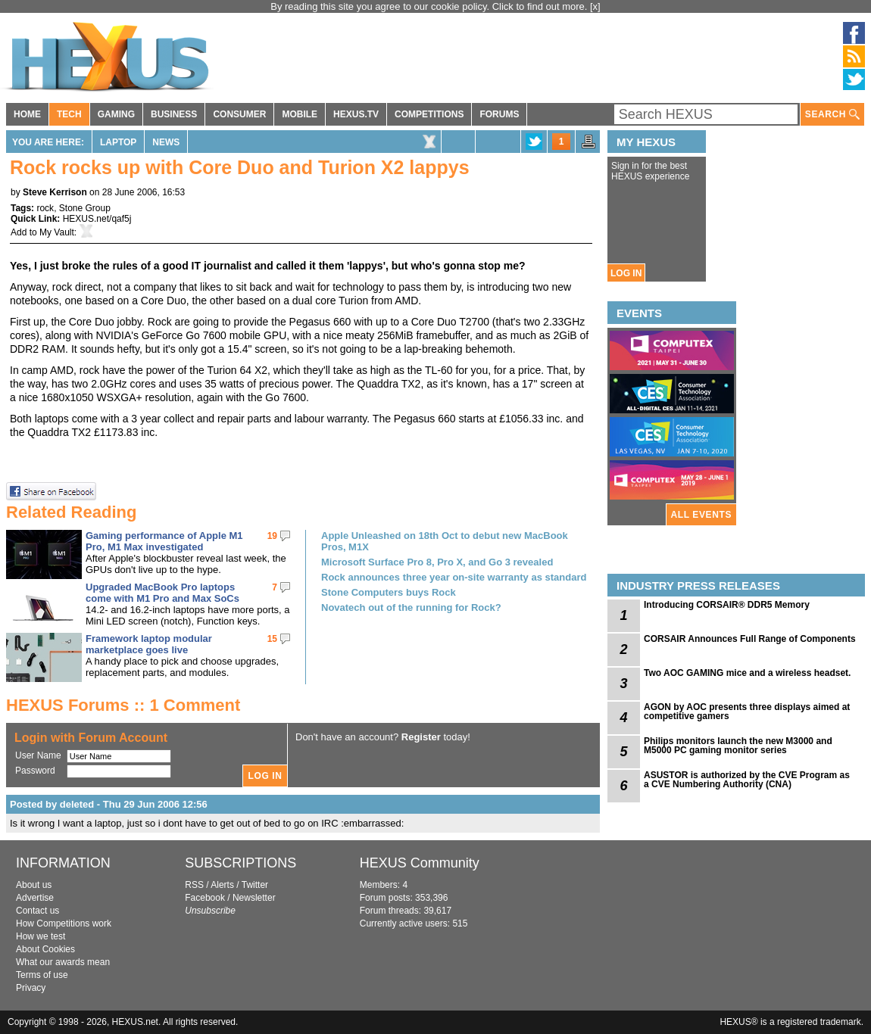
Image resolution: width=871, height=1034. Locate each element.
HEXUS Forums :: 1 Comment (123, 705)
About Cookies (45, 949)
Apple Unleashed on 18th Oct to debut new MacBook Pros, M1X (444, 541)
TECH (69, 114)
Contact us (37, 910)
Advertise (35, 897)
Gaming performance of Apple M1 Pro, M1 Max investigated (164, 541)
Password (35, 770)
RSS (194, 885)
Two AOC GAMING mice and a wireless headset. (747, 672)
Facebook (205, 897)
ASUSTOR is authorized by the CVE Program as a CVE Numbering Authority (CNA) (747, 780)
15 (272, 639)
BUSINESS (174, 114)
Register (421, 737)
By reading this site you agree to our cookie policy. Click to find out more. (430, 6)
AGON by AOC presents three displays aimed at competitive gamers (747, 711)
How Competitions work (63, 923)
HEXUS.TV (356, 114)
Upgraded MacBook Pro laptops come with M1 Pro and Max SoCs (162, 592)
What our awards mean (63, 962)
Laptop (118, 142)
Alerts (222, 885)
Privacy (30, 988)
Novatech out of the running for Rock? (411, 607)
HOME (27, 114)
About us (34, 885)
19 (272, 536)
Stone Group (85, 208)
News (166, 142)
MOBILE (299, 114)
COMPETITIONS (429, 114)
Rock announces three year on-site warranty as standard (453, 577)
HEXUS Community (419, 862)
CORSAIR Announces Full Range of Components (750, 638)
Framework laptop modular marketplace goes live (149, 644)
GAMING (116, 114)
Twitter (255, 885)
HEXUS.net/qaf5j (97, 218)
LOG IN (626, 273)
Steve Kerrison (55, 192)
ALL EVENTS (701, 514)
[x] (595, 6)
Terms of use (42, 975)
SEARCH (832, 114)
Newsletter (254, 897)
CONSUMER (239, 114)
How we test (40, 936)
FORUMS (499, 114)
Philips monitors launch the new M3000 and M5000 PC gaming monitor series (738, 746)
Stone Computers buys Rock (388, 592)
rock (45, 208)
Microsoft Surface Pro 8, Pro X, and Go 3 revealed (437, 562)
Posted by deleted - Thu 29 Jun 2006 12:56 (109, 804)
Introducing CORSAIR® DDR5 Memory (727, 604)
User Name (38, 755)
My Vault (56, 232)
